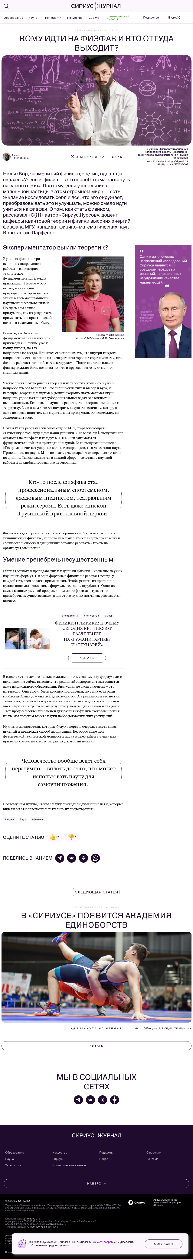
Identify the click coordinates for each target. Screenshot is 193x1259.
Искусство (73, 17)
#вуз (23, 819)
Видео (103, 1159)
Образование (11, 17)
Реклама (152, 1159)
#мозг (108, 615)
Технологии (51, 17)
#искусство (91, 615)
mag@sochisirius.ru (56, 1224)
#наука (9, 819)
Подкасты (106, 1152)
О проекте (153, 1152)
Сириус (93, 17)
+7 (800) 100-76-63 (37, 1227)
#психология (70, 615)
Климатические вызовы (117, 18)
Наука (31, 17)
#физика (37, 819)
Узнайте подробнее (105, 1242)
